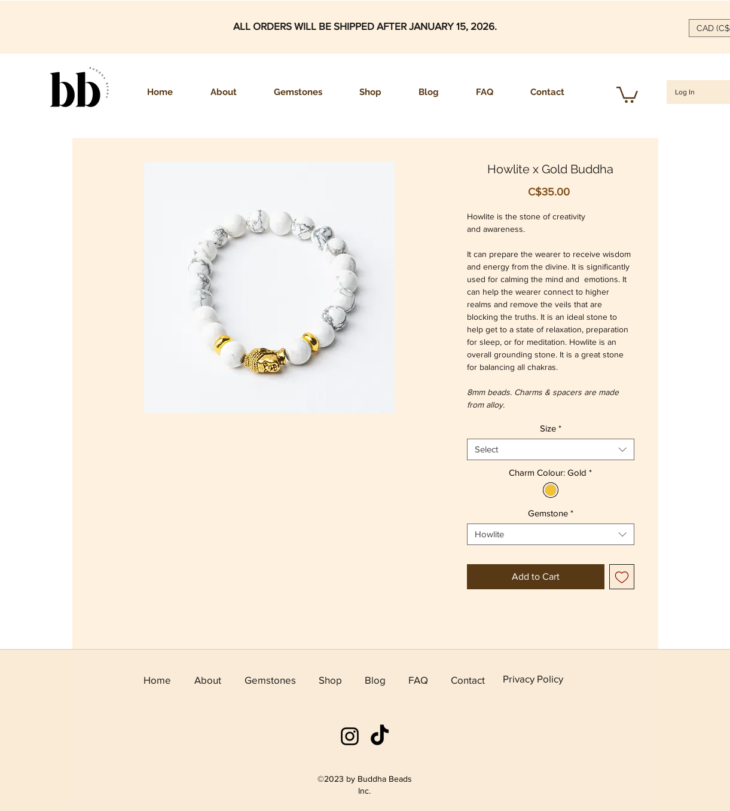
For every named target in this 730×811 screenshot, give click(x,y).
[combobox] (550, 449)
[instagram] (350, 736)
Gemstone (550, 513)
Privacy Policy (533, 678)
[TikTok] (380, 736)
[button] (627, 94)
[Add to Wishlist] (621, 576)
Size (550, 428)
